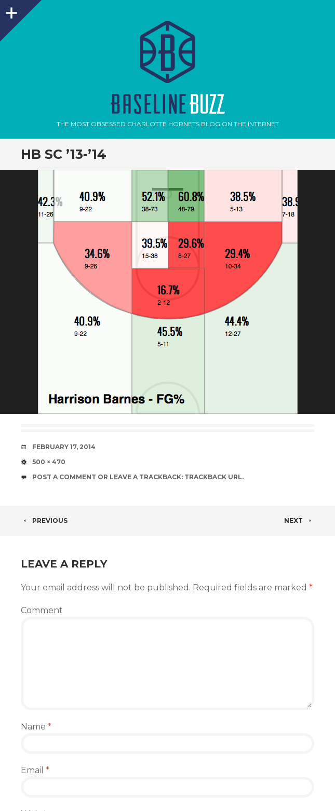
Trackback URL (213, 477)
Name (36, 727)
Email (35, 770)
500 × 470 (48, 462)
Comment (42, 610)
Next (299, 520)
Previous (44, 520)
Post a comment (64, 477)
